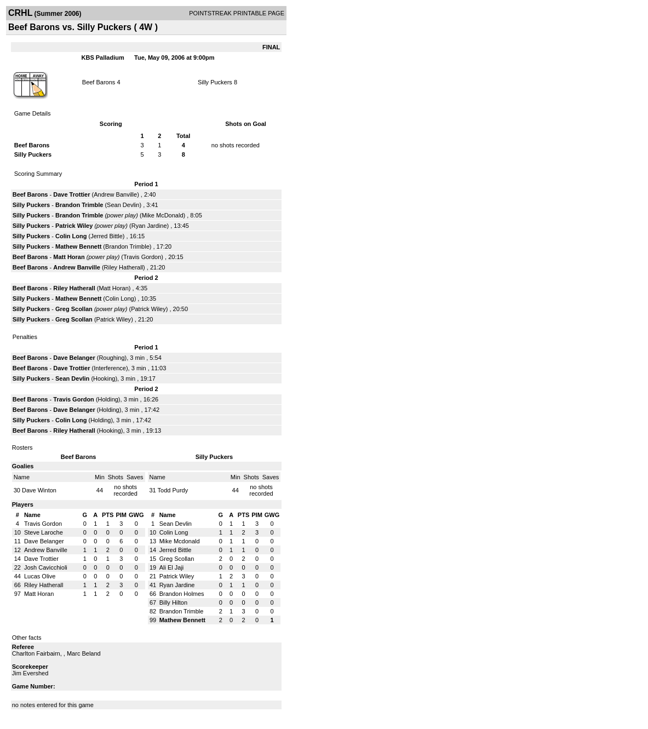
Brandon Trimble (79, 205)
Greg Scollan (74, 309)
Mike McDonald (162, 215)
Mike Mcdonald (179, 541)
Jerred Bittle (106, 236)
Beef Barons (99, 82)
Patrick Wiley (74, 225)
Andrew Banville (115, 194)
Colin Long (71, 236)
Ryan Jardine (149, 225)
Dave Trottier (71, 194)
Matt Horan (68, 257)
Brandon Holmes (181, 593)
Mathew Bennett (78, 246)
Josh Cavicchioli (45, 567)
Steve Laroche (43, 532)
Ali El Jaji (171, 567)
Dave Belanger (74, 357)
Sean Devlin (123, 205)
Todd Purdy (173, 490)
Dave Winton (39, 490)
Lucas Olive (39, 576)
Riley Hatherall (124, 267)
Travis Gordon (142, 257)
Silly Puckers (216, 82)
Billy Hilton (173, 602)
